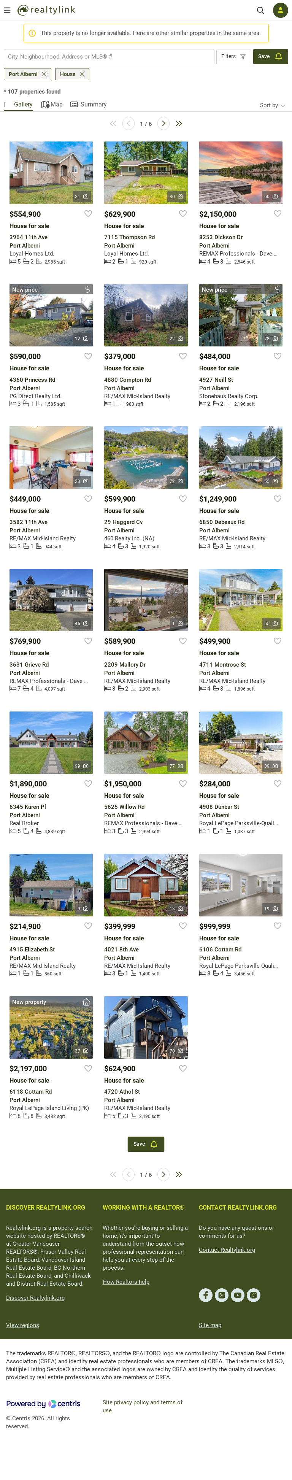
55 (271, 481)
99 (82, 766)
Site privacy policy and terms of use (142, 1406)
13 (177, 909)
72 (177, 481)
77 (177, 766)
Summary (94, 104)
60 (271, 196)
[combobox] (109, 56)
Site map (210, 1325)
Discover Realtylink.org (35, 1297)
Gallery (23, 104)
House (68, 74)
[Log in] (280, 10)
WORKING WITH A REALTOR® (144, 1207)
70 (177, 1051)
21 (82, 196)
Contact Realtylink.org (227, 1250)
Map (57, 104)
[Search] (260, 10)
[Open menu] (7, 10)
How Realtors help (126, 1281)
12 (82, 338)
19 (271, 909)
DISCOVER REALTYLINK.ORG (45, 1207)
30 (177, 196)
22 (177, 338)
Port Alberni (23, 74)
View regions (22, 1325)
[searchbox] (104, 56)
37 (82, 1051)
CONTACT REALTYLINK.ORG (238, 1207)
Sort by (269, 105)
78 (271, 338)
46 (82, 623)
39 (271, 766)
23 (82, 481)
